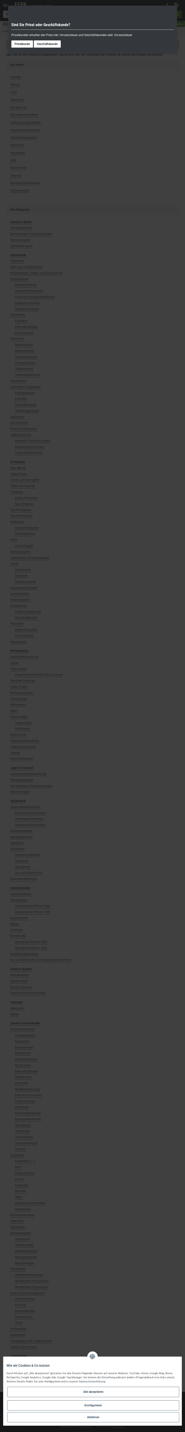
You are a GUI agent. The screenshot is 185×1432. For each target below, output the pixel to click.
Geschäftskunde (47, 44)
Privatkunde (22, 44)
